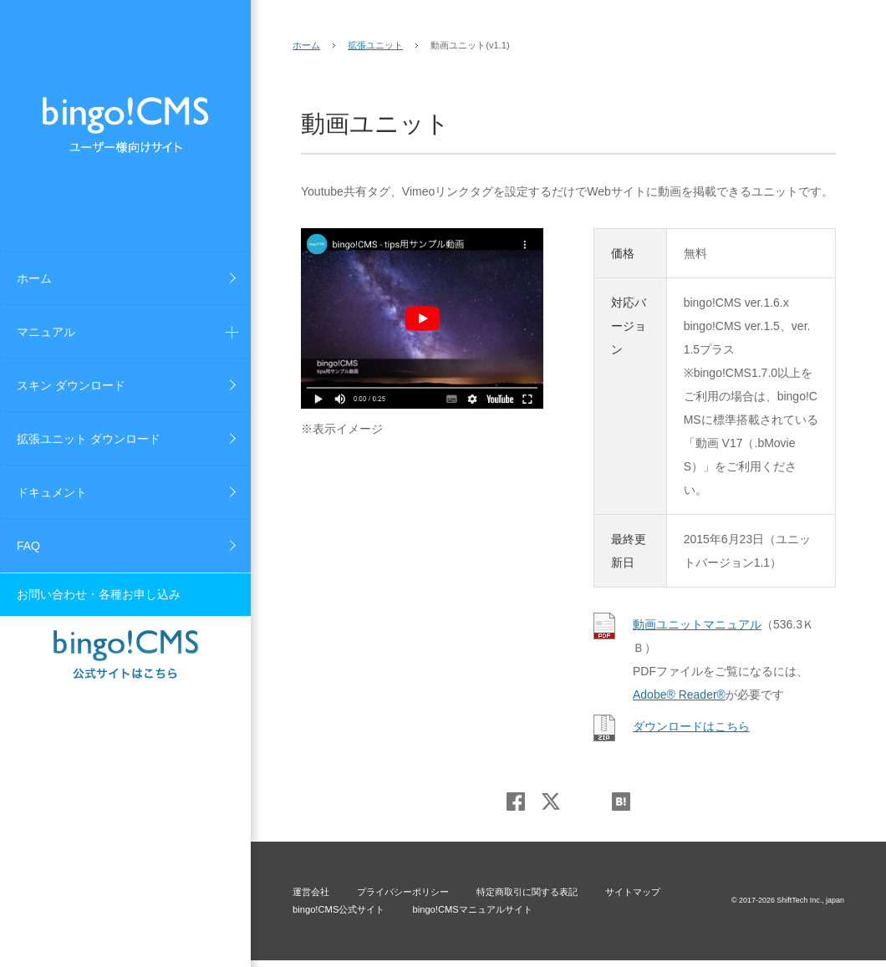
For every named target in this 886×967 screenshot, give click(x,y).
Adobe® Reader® (679, 694)
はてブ (621, 801)
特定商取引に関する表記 (527, 892)
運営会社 (311, 892)
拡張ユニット (375, 45)
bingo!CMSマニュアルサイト (472, 909)
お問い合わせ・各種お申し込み (99, 594)
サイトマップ (632, 892)
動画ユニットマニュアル (697, 624)
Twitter (551, 801)
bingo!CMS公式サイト (338, 909)
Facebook (516, 801)
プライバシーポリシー (403, 892)
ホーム (306, 45)
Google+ (586, 801)
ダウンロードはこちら (691, 726)
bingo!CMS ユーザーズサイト (125, 125)
